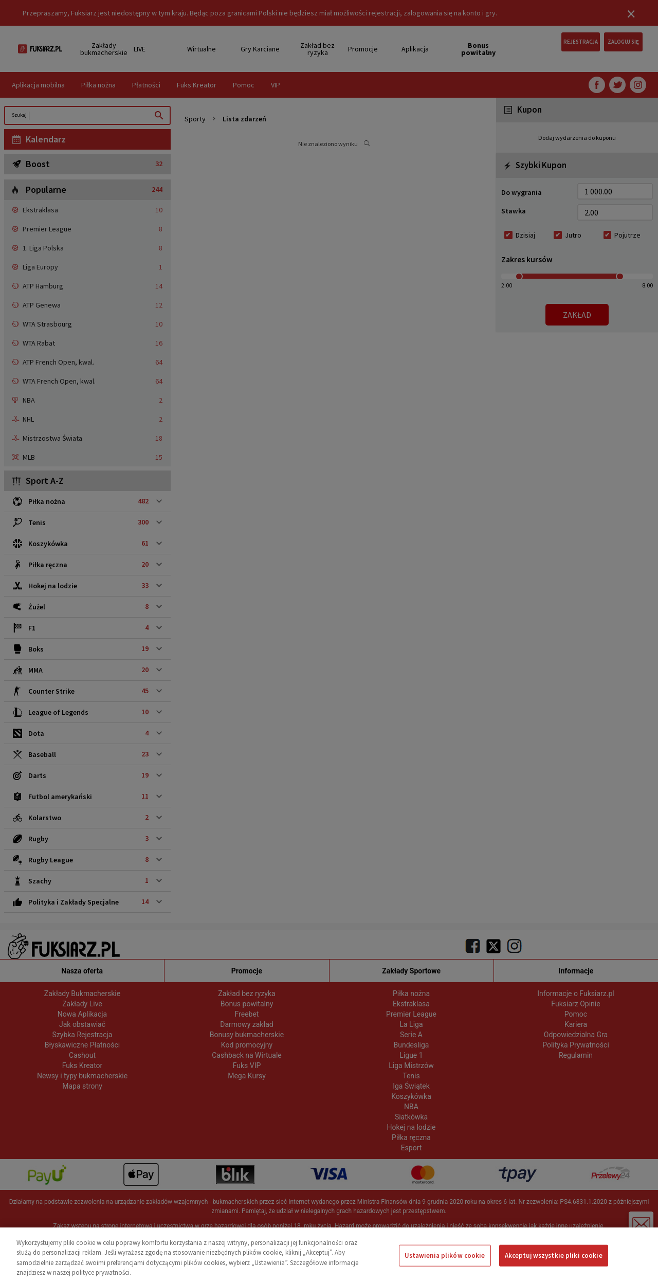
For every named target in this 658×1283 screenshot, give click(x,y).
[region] (329, 1255)
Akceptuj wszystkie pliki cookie (553, 1255)
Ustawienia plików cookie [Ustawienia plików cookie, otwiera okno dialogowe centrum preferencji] (445, 1255)
